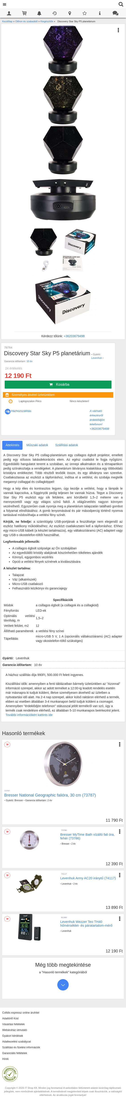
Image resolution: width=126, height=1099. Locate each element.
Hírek (5, 1059)
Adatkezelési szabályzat (16, 1041)
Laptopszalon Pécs (30, 401)
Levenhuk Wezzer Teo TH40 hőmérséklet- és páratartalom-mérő (86, 923)
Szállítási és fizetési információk (21, 1047)
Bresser (18, 800)
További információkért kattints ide (29, 715)
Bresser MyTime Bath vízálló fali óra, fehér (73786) (87, 836)
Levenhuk (96, 358)
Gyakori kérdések (12, 1035)
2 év (50, 800)
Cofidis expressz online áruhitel (20, 1012)
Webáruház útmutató (14, 1030)
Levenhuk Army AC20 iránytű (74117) (88, 878)
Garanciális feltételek (14, 1053)
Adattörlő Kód (10, 1018)
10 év (30, 361)
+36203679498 (74, 336)
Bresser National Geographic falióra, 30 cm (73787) (50, 795)
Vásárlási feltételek (13, 1024)
